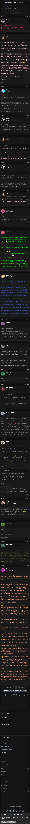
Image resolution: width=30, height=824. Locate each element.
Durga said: (4, 145)
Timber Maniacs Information (7, 749)
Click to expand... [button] (15, 461)
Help (2, 728)
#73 (28, 369)
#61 (28, 16)
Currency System (5, 743)
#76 (28, 438)
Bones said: (4, 470)
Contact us (4, 717)
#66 (28, 162)
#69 (28, 228)
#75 (28, 409)
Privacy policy (5, 724)
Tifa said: (4, 172)
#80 (28, 565)
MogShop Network (5, 746)
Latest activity (4, 761)
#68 (28, 206)
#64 (28, 115)
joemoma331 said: (6, 394)
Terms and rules (5, 721)
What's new (3, 752)
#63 (28, 86)
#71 (28, 319)
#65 (28, 135)
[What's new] (25, 2)
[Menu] (2, 2)
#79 (28, 541)
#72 (28, 341)
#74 (28, 384)
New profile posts (5, 758)
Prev (8, 12)
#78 (28, 520)
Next (22, 12)
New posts (3, 756)
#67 (28, 190)
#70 (28, 272)
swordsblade (26, 778)
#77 (28, 498)
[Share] (26, 16)
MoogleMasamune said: (7, 448)
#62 (28, 32)
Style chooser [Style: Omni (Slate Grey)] (5, 713)
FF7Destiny (4, 10)
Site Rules (3, 740)
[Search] (27, 2)
